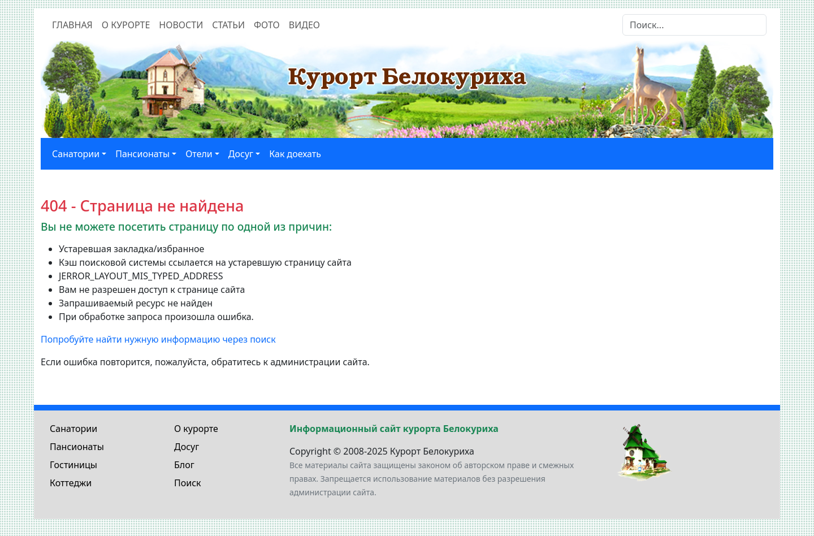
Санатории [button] (75, 154)
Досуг (186, 446)
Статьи (228, 25)
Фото (267, 25)
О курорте (126, 25)
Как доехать (295, 154)
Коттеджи (71, 483)
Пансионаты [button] (142, 154)
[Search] (694, 25)
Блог (184, 465)
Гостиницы (73, 465)
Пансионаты (77, 446)
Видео (304, 25)
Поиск (187, 483)
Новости (181, 25)
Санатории (73, 428)
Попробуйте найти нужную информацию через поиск (158, 339)
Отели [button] (199, 154)
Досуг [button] (240, 154)
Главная (72, 25)
